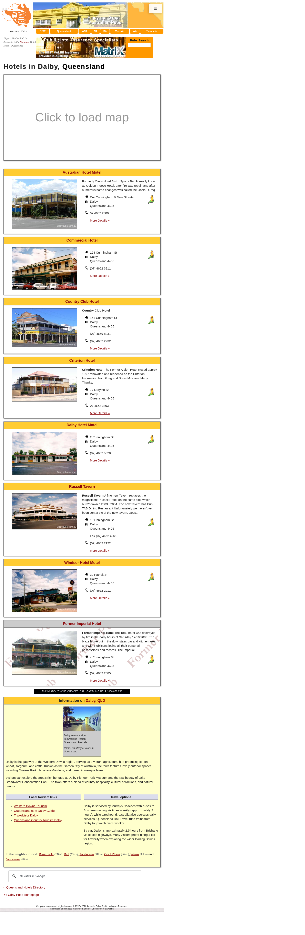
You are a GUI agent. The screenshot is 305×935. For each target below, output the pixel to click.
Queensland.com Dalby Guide (34, 810)
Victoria (119, 31)
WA (135, 31)
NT (95, 31)
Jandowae (13, 859)
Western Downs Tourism (30, 806)
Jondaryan (87, 854)
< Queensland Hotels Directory (24, 887)
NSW (42, 31)
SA (105, 31)
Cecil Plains (112, 854)
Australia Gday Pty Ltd (97, 906)
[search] (74, 876)
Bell (66, 854)
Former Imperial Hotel (82, 624)
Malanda (24, 42)
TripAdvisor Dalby (26, 815)
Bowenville (46, 854)
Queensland (64, 31)
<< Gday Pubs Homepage (21, 894)
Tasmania (151, 31)
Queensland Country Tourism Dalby (38, 820)
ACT (84, 31)
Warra (135, 854)
